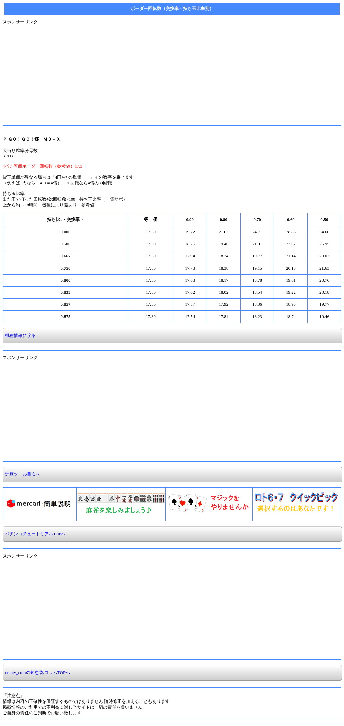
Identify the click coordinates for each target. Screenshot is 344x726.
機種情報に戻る (19, 335)
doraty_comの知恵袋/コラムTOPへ (36, 672)
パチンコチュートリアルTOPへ (34, 534)
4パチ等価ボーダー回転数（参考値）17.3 (42, 166)
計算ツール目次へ (21, 474)
